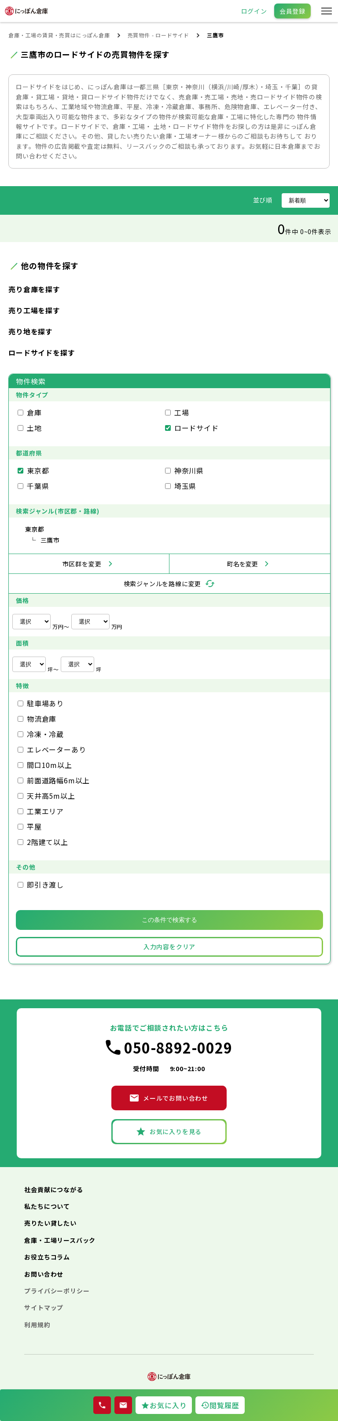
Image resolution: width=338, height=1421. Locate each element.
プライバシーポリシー (56, 1290)
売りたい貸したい (50, 1223)
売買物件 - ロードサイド (158, 35)
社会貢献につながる (53, 1189)
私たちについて (47, 1206)
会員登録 (292, 11)
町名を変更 (242, 563)
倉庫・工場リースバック (60, 1240)
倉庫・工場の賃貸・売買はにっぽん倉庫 (59, 35)
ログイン (254, 11)
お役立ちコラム (47, 1256)
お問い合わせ (43, 1274)
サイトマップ (43, 1307)
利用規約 (37, 1324)
